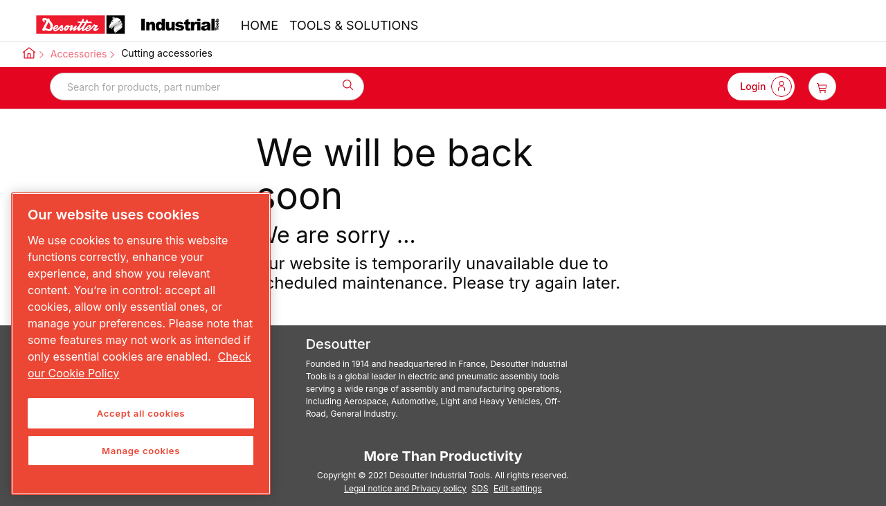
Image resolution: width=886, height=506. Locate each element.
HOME (259, 25)
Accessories (79, 54)
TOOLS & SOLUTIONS (353, 25)
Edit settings (518, 488)
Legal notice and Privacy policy (405, 488)
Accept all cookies (141, 413)
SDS (479, 488)
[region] (141, 343)
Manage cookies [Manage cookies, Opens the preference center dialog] (141, 450)
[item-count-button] (822, 86)
